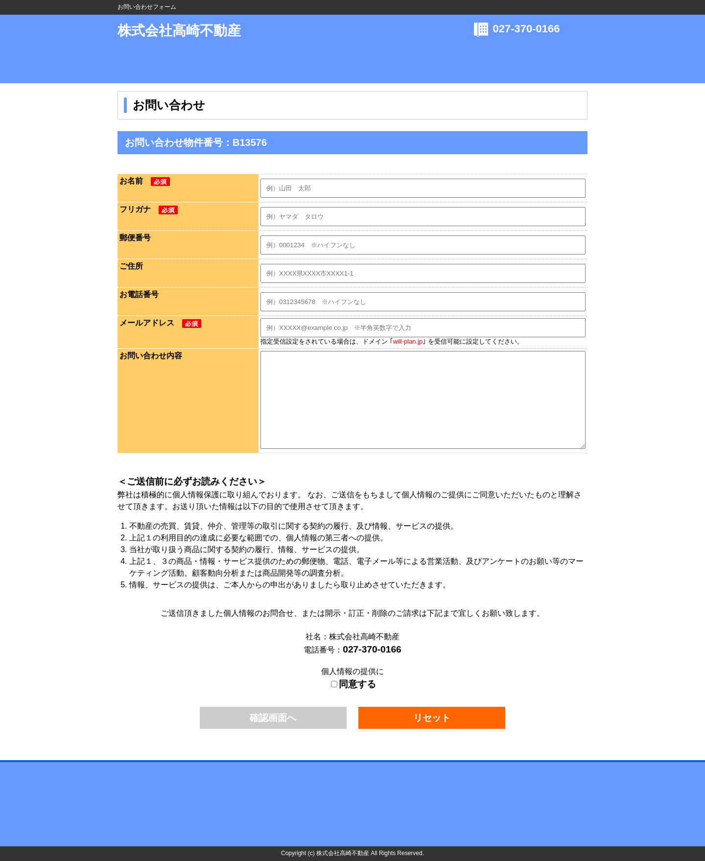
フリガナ (148, 209)
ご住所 (131, 266)
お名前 (144, 181)
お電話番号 (139, 294)
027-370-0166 (526, 29)
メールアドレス (160, 323)
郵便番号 (135, 237)
